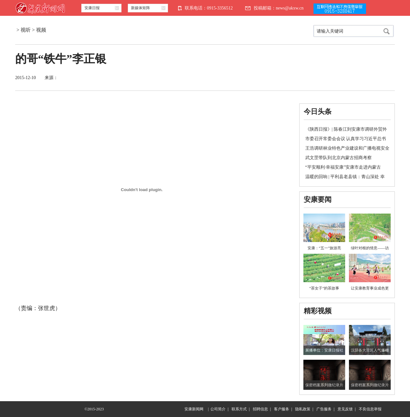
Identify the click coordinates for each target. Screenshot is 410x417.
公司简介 (218, 409)
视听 (26, 30)
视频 (41, 30)
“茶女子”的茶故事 (324, 288)
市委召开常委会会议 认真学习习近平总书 (345, 138)
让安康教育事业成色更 (370, 288)
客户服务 (281, 409)
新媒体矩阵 (140, 8)
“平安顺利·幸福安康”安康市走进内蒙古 (343, 167)
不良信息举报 (370, 409)
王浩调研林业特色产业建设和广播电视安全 (347, 148)
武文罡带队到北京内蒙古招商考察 (338, 157)
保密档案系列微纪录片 (324, 385)
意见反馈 (345, 409)
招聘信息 (260, 409)
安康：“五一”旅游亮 (324, 248)
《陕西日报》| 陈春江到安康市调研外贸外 (346, 129)
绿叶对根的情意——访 (370, 248)
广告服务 (324, 409)
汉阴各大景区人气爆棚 (370, 350)
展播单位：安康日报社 (324, 350)
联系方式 (239, 409)
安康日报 (92, 8)
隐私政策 (302, 409)
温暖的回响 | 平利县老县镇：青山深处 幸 (345, 176)
